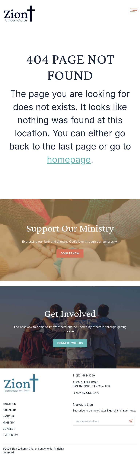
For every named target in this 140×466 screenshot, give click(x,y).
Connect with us (70, 343)
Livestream (10, 434)
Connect (9, 428)
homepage (69, 159)
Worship (9, 416)
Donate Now (70, 253)
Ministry (9, 422)
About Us (9, 403)
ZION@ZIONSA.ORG (87, 392)
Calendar (9, 410)
